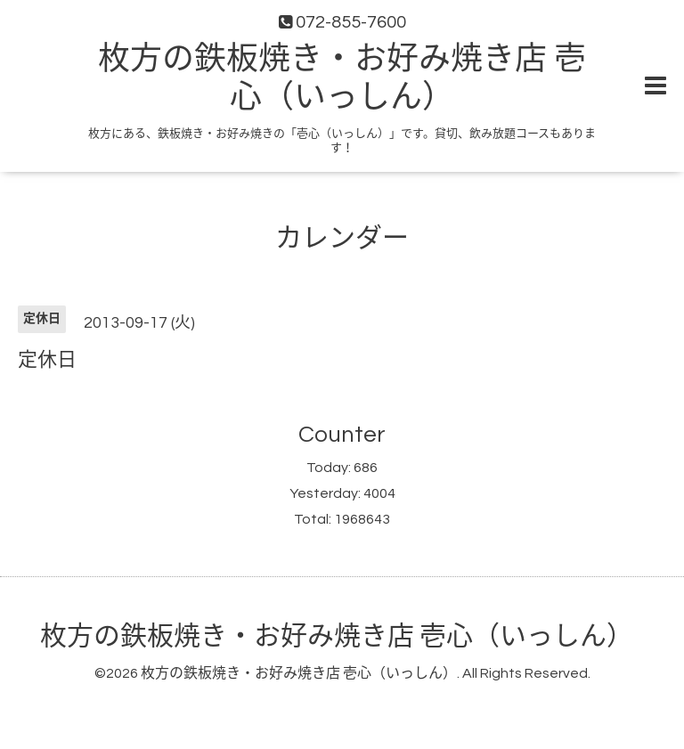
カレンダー (342, 238)
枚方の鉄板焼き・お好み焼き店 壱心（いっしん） (336, 636)
